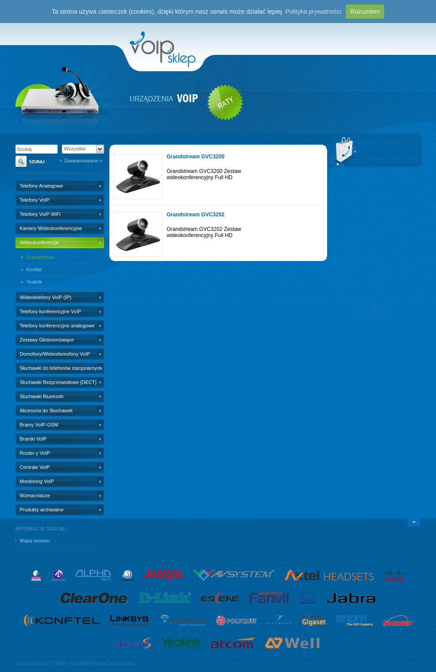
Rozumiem (365, 11)
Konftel (34, 269)
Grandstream (41, 257)
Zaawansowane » (83, 160)
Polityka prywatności (313, 11)
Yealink (34, 281)
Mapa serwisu (35, 540)
